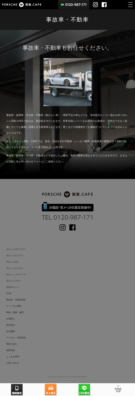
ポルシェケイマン (14, 259)
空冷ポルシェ (12, 291)
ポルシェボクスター (16, 253)
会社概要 (10, 335)
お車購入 (10, 323)
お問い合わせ (12, 367)
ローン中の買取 (13, 310)
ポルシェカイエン (14, 272)
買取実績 (10, 354)
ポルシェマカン (13, 285)
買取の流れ (11, 348)
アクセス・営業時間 (16, 342)
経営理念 (10, 329)
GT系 (8, 297)
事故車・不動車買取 (16, 304)
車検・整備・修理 (14, 316)
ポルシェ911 (12, 266)
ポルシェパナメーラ (16, 278)
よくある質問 (12, 360)
